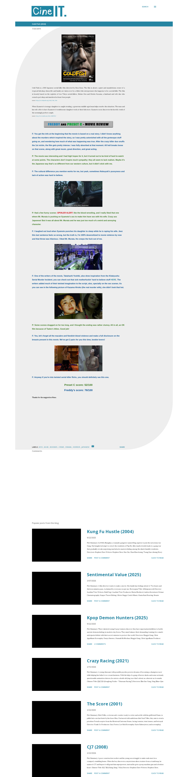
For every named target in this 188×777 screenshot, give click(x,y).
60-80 (46, 447)
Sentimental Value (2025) (114, 575)
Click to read (157, 558)
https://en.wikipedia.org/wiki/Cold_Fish (46, 100)
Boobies (54, 447)
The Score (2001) (104, 704)
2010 (41, 447)
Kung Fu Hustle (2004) (110, 531)
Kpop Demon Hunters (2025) (117, 618)
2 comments (100, 644)
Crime (61, 447)
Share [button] (122, 447)
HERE (113, 280)
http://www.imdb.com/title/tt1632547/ (46, 116)
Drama (68, 447)
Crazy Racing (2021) (108, 661)
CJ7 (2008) (97, 747)
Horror (76, 447)
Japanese (85, 447)
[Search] (145, 6)
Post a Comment (102, 558)
